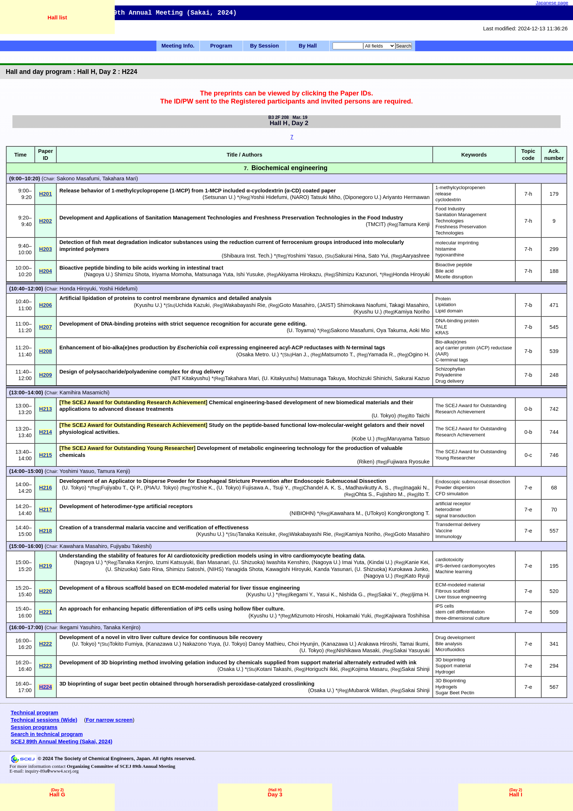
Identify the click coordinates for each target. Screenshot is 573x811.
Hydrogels (446, 687)
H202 (45, 221)
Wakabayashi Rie (244, 305)
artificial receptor (453, 503)
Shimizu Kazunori (356, 274)
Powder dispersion (455, 487)
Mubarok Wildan (368, 690)
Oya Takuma (391, 330)
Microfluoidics (450, 649)
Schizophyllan (450, 369)
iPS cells (445, 606)
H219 (45, 566)
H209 (45, 375)
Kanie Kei (416, 562)
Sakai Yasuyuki (412, 650)
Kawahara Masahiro (83, 546)
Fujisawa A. (256, 488)
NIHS (215, 569)
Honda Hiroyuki (411, 274)
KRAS (442, 332)
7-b (528, 305)
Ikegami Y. (301, 594)
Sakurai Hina (350, 256)
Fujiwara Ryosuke (408, 462)
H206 (45, 305)
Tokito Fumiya (126, 644)
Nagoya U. (98, 274)
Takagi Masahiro (408, 305)
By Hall (308, 46)
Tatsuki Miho (325, 197)
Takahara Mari (119, 178)
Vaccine (444, 530)
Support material (453, 665)
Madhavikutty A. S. (367, 488)
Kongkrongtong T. (409, 513)
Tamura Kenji (414, 224)
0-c (528, 455)
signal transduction (456, 515)
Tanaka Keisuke (256, 534)
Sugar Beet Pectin (455, 692)
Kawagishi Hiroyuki (288, 569)
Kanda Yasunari (333, 569)
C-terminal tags (452, 360)
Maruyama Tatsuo (408, 439)
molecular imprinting (457, 242)
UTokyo (375, 513)
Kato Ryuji (417, 576)
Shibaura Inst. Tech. (246, 256)
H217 (45, 509)
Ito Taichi (419, 415)
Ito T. (424, 494)
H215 (45, 455)
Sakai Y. (387, 594)
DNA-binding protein (457, 320)
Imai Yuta (353, 562)
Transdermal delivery (458, 524)
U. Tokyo (383, 415)
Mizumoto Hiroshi (312, 616)
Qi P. (135, 488)
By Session (264, 46)
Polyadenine (449, 375)
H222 (45, 644)
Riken (365, 462)
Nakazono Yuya (201, 644)
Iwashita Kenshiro (287, 562)
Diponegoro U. (362, 197)
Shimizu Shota (131, 274)
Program (221, 46)
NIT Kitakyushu (190, 378)
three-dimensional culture (463, 618)
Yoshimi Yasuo (304, 256)
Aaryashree (416, 256)
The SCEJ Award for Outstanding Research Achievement (471, 408)
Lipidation (446, 304)
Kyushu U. (148, 305)
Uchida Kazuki (192, 305)
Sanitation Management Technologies (461, 218)
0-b (528, 409)
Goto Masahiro (297, 305)
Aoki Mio (419, 330)
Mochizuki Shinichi (370, 378)
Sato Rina (151, 569)
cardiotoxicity (449, 559)
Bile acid (445, 271)
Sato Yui (378, 256)
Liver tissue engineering (461, 597)
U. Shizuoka (248, 562)
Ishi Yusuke (250, 274)
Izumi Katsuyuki (175, 562)
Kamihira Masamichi (84, 392)
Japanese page (552, 2)
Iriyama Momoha (172, 274)
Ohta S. (364, 494)
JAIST (326, 305)
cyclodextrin (448, 199)
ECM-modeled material (460, 584)
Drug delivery (450, 381)
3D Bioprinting (451, 680)
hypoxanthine (450, 255)
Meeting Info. (178, 46)
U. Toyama (301, 330)
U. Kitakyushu (279, 378)
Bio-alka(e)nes (451, 342)
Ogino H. (419, 354)
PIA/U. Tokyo (161, 488)
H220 (45, 591)
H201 (45, 194)
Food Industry (450, 208)
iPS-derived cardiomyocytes (465, 565)
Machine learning (454, 571)
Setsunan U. (219, 197)
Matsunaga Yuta (214, 274)
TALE (441, 327)
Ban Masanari (213, 562)
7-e (528, 488)
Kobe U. (363, 439)
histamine (446, 249)
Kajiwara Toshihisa (408, 616)
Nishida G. (351, 594)
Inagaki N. (416, 488)
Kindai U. (380, 562)
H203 (45, 249)
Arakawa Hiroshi (377, 644)
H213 (45, 409)
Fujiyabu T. (114, 488)
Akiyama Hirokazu (299, 274)
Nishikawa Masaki (358, 650)
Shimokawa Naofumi (361, 305)
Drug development (455, 637)
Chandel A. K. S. (323, 488)
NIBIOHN (302, 513)
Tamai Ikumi (413, 644)
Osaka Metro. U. (257, 354)
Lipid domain (449, 310)
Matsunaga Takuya (322, 378)
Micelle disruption (454, 276)
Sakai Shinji (416, 669)
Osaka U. (230, 669)
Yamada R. (381, 354)
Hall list (57, 17)
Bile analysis (449, 643)
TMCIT (376, 224)
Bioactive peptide (454, 264)
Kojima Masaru (370, 669)
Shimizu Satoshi (185, 569)
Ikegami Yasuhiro (80, 627)
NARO (299, 197)
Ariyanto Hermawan (406, 197)
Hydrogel (445, 672)
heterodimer (448, 509)
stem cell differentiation (460, 612)
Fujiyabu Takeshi (130, 546)
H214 (45, 432)
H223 (45, 666)
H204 (45, 271)
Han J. (299, 354)
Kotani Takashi (274, 669)
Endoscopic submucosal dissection (473, 481)
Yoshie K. (202, 488)
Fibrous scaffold (453, 591)
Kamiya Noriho (412, 312)
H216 (45, 488)
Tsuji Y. (281, 488)
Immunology (449, 536)
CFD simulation (452, 493)
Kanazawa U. (163, 644)
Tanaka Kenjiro (135, 562)
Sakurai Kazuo (412, 378)
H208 (45, 351)
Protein (443, 298)
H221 (45, 612)
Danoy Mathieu (267, 644)
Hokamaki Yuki (353, 616)
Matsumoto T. (338, 354)
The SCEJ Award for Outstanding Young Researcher (471, 455)
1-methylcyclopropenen (460, 187)
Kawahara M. (346, 513)
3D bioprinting (450, 659)
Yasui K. (326, 594)
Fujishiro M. (390, 494)
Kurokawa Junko (408, 569)
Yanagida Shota (244, 569)
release (443, 193)
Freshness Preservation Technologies (461, 230)
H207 (45, 327)
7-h (528, 194)
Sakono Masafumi (78, 178)
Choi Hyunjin (303, 644)
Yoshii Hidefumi (268, 197)
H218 (45, 531)
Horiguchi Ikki (322, 669)
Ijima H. (420, 594)
